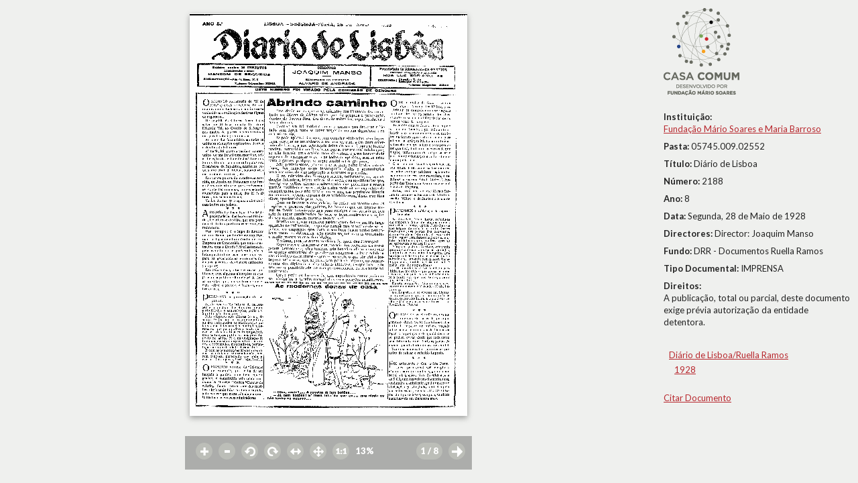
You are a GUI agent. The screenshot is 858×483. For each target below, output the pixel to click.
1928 (685, 369)
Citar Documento (697, 397)
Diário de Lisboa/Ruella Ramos (728, 355)
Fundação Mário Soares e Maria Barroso (742, 128)
